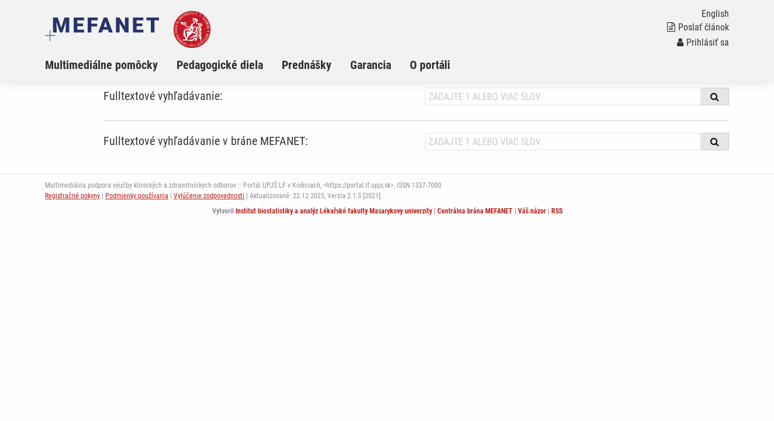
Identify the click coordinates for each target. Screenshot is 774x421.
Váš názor (532, 211)
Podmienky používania (136, 196)
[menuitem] (111, 65)
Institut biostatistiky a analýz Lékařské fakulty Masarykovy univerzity (334, 211)
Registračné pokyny (72, 196)
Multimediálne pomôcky (101, 65)
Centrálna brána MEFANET (475, 211)
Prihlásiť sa (703, 42)
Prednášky (306, 65)
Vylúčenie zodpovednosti (209, 196)
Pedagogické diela (220, 65)
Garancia (370, 65)
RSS (556, 211)
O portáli (430, 65)
